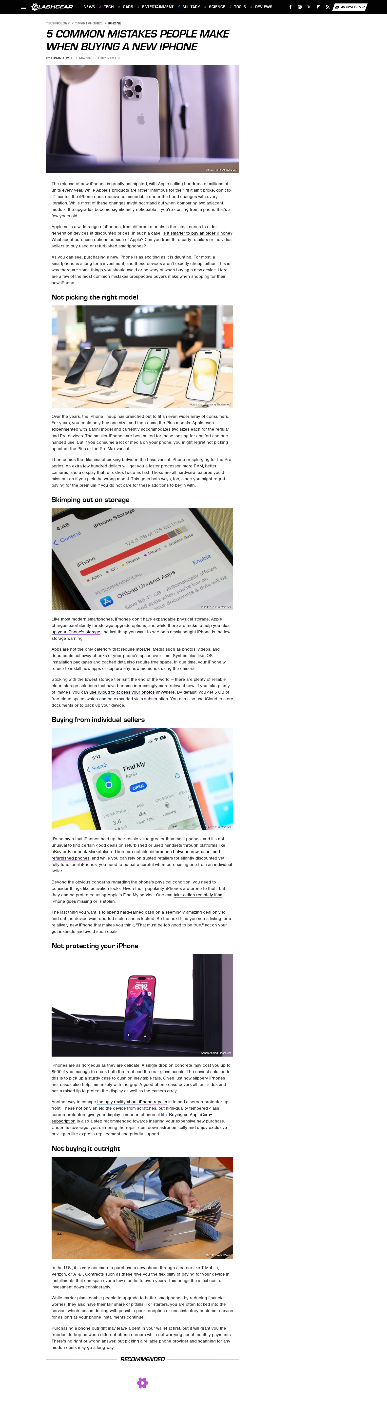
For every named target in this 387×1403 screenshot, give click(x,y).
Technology (58, 23)
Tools (240, 7)
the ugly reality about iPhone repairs (132, 1101)
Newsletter (349, 7)
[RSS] (327, 7)
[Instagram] (299, 7)
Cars (128, 7)
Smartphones (89, 23)
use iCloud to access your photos (122, 692)
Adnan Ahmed (62, 58)
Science (217, 7)
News (89, 7)
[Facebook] (290, 7)
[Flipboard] (318, 7)
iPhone (114, 23)
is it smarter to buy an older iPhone (196, 233)
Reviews (263, 7)
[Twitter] (309, 7)
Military (191, 7)
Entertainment (158, 7)
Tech (109, 7)
